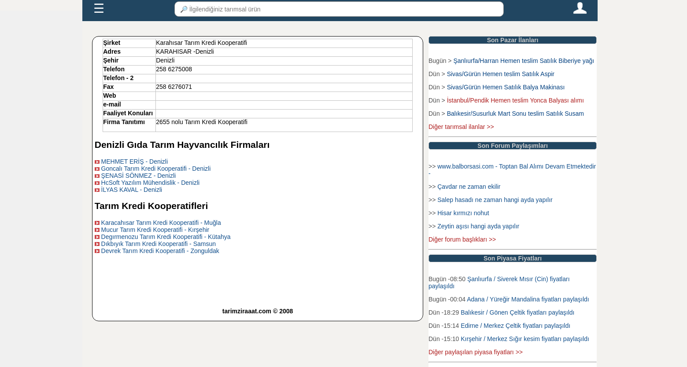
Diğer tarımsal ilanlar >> (461, 126)
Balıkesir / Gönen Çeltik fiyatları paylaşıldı (517, 312)
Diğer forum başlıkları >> (462, 239)
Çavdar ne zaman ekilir (468, 186)
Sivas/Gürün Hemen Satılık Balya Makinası (506, 87)
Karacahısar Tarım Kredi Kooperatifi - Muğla (161, 222)
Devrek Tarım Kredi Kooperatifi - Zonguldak (160, 250)
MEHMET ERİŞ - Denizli (134, 161)
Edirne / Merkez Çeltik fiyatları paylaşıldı (515, 325)
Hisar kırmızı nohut (463, 213)
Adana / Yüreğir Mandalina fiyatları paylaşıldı (528, 299)
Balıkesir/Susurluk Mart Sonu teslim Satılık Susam (515, 113)
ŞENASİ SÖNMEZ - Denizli (138, 175)
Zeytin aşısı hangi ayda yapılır (478, 226)
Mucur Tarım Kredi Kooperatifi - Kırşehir (155, 229)
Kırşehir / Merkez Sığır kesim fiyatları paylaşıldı (525, 338)
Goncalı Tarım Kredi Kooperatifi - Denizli (156, 168)
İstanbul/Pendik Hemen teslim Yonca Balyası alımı (515, 100)
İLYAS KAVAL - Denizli (132, 189)
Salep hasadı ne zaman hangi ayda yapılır (495, 199)
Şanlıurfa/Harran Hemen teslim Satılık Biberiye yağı (523, 60)
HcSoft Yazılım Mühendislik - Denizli (150, 182)
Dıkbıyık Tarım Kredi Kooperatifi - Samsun (158, 243)
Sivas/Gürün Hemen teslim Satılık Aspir (500, 73)
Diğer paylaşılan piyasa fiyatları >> (475, 352)
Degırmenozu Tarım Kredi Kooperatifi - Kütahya (166, 236)
